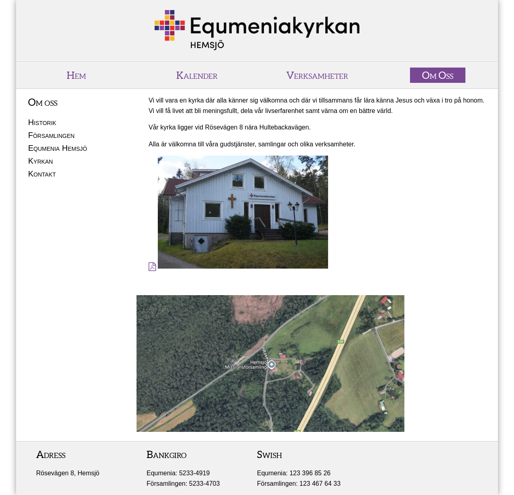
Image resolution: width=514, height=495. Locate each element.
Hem (76, 75)
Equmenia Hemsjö (57, 148)
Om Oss (437, 75)
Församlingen (51, 135)
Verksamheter (317, 75)
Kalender (197, 75)
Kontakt (42, 173)
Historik (42, 122)
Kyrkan (40, 160)
